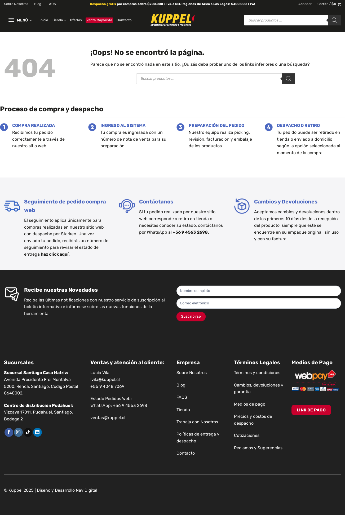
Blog (37, 4)
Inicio (43, 20)
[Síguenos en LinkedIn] (37, 432)
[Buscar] (334, 20)
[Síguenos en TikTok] (28, 432)
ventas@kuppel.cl (107, 417)
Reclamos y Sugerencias (258, 447)
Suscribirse (191, 316)
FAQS (51, 4)
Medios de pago (249, 404)
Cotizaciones (246, 435)
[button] (305, 4)
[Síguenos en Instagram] (18, 432)
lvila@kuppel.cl (105, 379)
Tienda (59, 20)
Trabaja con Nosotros (197, 421)
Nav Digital (86, 490)
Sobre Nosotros (16, 4)
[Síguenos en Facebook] (9, 432)
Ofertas (76, 20)
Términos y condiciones (257, 372)
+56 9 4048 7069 (107, 386)
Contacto (124, 20)
